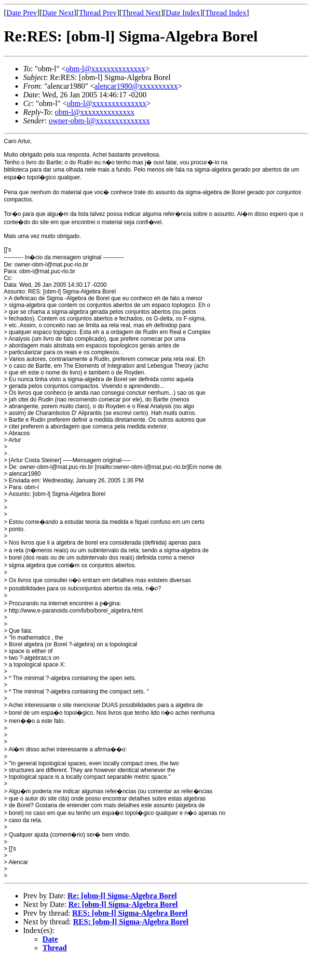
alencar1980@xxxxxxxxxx (136, 86)
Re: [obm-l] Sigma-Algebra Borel (122, 896)
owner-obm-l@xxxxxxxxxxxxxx (99, 121)
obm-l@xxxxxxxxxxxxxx (105, 69)
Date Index (183, 13)
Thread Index (225, 13)
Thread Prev (98, 13)
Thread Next (141, 13)
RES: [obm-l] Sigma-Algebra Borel (130, 913)
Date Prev (21, 13)
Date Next (58, 13)
